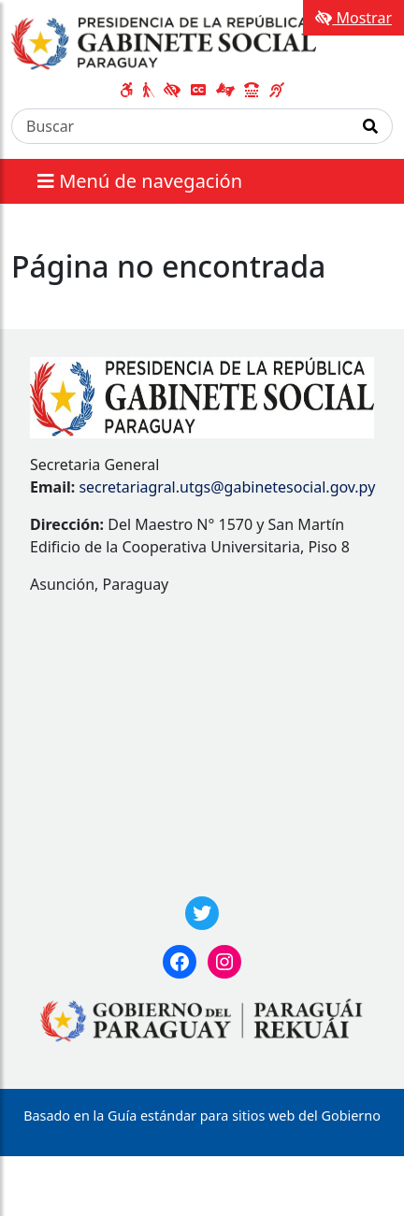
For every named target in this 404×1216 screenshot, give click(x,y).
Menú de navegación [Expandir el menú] (139, 180)
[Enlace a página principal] (163, 41)
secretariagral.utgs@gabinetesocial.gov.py (227, 487)
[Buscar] (180, 126)
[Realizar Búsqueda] (371, 126)
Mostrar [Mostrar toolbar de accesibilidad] (353, 17)
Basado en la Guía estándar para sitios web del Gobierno (202, 1115)
